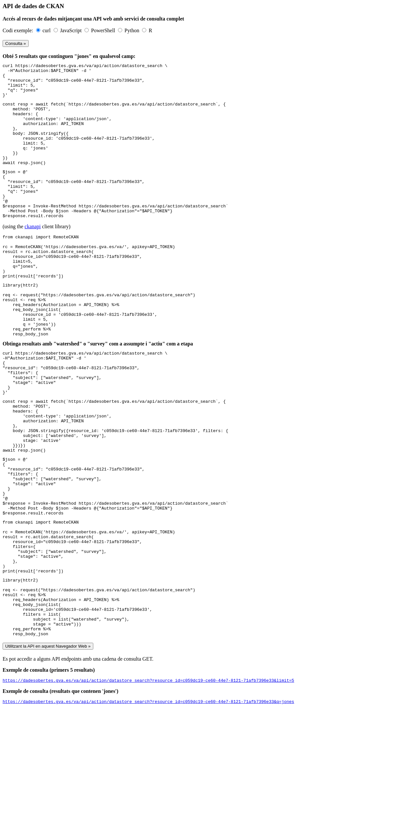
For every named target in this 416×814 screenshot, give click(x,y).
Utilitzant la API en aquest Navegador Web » (48, 748)
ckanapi (33, 256)
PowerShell (103, 30)
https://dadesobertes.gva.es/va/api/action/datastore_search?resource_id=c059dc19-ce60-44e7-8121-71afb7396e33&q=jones (148, 806)
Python (132, 30)
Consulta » (15, 43)
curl (47, 30)
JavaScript (71, 30)
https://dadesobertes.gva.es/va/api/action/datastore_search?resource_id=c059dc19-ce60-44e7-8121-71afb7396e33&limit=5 (148, 784)
